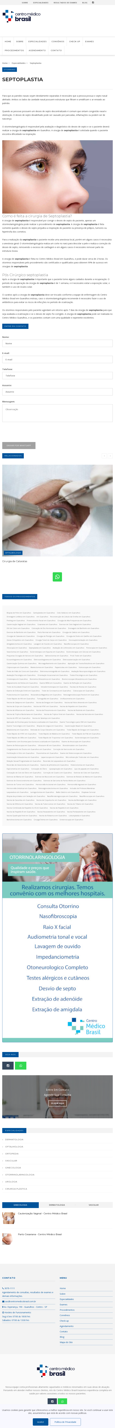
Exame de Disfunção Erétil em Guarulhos (23, 691)
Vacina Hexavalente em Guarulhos (51, 812)
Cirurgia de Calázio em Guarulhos (75, 632)
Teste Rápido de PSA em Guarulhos (86, 734)
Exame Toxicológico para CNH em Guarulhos (78, 722)
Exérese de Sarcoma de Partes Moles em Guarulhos (64, 780)
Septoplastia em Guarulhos (40, 648)
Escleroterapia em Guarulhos (87, 738)
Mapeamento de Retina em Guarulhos (22, 683)
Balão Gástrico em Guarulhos (68, 792)
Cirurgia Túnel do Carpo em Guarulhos (51, 640)
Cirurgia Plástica (16, 1189)
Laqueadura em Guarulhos (17, 792)
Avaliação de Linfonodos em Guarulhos (68, 648)
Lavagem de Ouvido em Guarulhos (48, 644)
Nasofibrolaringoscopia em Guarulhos (62, 796)
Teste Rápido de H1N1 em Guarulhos (21, 734)
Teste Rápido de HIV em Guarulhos (21, 698)
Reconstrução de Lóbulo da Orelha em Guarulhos (70, 616)
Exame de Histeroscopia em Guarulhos (75, 753)
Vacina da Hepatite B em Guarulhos (21, 812)
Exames (89, 41)
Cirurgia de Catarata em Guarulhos (21, 636)
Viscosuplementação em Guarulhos (83, 640)
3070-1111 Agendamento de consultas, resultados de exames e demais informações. (27, 1292)
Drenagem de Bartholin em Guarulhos (83, 628)
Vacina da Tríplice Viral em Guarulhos (59, 714)
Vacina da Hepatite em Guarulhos (73, 706)
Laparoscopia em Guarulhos (52, 757)
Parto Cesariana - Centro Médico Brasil (40, 1234)
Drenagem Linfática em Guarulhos (20, 616)
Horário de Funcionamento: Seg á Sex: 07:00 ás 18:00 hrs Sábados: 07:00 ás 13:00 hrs (16, 1316)
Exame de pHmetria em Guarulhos (55, 765)
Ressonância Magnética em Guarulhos (46, 695)
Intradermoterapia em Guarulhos (54, 687)
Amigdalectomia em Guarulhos (19, 644)
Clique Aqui (57, 1103)
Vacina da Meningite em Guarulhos (82, 800)
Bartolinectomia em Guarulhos (19, 819)
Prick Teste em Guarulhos (80, 656)
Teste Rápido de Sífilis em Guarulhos (21, 738)
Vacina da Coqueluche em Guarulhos (51, 800)
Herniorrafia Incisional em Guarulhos (50, 784)
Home (8, 41)
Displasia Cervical (88, 792)
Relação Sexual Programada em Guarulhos (24, 761)
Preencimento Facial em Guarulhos (41, 620)
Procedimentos (14, 50)
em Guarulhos (42, 616)
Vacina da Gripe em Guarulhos (19, 706)
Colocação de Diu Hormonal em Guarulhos (49, 628)
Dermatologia (14, 1139)
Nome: (5, 337)
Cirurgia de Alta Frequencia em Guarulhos (74, 620)
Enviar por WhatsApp (19, 445)
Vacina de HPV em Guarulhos (18, 718)
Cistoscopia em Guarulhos (83, 691)
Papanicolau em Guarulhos (66, 667)
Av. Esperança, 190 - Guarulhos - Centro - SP (24, 1306)
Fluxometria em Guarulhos (47, 753)
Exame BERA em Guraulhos (51, 683)
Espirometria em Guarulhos (18, 769)
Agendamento (37, 50)
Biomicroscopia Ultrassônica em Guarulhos (79, 679)
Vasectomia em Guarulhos (17, 652)
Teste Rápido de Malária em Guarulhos (54, 734)
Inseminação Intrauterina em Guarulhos (23, 757)
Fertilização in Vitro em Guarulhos (20, 753)
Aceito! (40, 1422)
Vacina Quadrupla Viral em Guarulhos (22, 815)
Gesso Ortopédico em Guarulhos (20, 640)
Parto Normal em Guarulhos (49, 632)
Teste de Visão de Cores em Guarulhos (22, 671)
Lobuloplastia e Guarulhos (79, 815)
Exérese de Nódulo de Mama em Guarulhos (84, 777)
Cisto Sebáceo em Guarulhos (68, 613)
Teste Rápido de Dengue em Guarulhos (83, 730)
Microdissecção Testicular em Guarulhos (82, 757)
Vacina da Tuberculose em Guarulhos (50, 804)
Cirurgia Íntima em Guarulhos (46, 819)
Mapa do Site (66, 1342)
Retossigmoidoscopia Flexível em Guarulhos (81, 695)
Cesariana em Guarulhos (47, 624)
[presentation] (25, 432)
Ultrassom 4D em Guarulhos (49, 745)
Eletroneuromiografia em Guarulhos (54, 671)
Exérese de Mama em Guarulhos (20, 777)
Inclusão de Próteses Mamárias (82, 788)
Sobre (25, 2)
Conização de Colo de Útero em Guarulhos (24, 773)
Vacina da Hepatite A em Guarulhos (64, 808)
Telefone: (7, 369)
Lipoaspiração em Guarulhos (60, 769)
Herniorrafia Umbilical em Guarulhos (21, 788)
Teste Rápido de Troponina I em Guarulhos (55, 738)
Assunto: (7, 385)
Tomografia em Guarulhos (47, 698)
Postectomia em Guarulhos (18, 695)
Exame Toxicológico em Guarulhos (21, 726)
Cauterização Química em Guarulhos (21, 663)
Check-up (74, 41)
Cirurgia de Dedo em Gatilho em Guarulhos (83, 636)
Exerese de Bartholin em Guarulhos (21, 632)
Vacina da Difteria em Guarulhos (20, 804)
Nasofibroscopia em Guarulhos (76, 644)
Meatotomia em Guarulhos (17, 730)
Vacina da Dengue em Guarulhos (49, 702)
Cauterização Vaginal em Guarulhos (21, 624)
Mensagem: (8, 401)
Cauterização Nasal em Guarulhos (78, 726)
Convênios (58, 41)
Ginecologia (13, 1167)
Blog (84, 2)
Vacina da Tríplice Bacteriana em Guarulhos (24, 714)
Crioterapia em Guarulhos (17, 679)
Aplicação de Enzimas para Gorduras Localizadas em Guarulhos (32, 722)
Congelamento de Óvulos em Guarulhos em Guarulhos (29, 749)
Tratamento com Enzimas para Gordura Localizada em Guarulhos (33, 741)
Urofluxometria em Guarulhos (72, 698)
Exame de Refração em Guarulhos (77, 683)
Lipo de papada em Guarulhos (86, 769)
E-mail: (6, 353)
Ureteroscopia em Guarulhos (71, 819)
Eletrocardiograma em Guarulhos (47, 659)
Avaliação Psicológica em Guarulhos (21, 675)
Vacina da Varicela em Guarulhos (89, 714)
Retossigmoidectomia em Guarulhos (53, 788)
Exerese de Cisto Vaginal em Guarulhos (75, 624)
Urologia (11, 1181)
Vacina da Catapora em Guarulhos (20, 702)
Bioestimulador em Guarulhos (75, 745)
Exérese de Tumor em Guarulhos (20, 784)
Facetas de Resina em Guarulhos (83, 687)
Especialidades (41, 2)
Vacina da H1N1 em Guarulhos (46, 706)
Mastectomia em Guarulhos (42, 667)
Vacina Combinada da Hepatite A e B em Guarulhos (27, 808)
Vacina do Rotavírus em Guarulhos (53, 815)
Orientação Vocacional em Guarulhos (53, 675)
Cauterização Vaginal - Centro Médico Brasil (42, 1213)
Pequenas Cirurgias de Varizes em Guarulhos (25, 656)
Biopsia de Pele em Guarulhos (19, 613)
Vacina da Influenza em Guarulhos (20, 710)
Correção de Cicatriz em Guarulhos (57, 773)
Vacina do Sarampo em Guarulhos (46, 718)
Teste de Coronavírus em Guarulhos (56, 691)
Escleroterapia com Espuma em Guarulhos (47, 652)
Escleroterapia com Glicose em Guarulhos (83, 652)
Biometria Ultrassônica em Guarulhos (45, 679)
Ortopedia (12, 1153)
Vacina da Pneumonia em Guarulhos (51, 710)
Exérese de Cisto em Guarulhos (86, 773)
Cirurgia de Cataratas (14, 561)
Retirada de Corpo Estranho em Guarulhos (48, 730)
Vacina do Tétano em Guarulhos (80, 804)
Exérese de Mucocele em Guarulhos (50, 777)
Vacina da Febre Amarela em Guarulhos (81, 702)
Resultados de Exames (65, 2)
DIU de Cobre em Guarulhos (18, 628)
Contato (56, 50)
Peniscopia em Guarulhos (96, 648)
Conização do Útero (39, 769)
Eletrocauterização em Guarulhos (76, 659)
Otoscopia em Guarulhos (17, 648)
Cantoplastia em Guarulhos (44, 613)
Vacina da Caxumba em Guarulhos (20, 800)
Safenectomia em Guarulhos (56, 656)
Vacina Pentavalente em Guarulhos (81, 812)
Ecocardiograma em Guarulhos (19, 659)
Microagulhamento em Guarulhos (52, 663)
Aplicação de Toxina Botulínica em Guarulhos (86, 663)
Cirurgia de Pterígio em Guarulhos (50, 636)
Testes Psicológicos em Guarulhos (83, 675)
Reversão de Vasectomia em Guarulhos (22, 765)
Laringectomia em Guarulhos (42, 792)
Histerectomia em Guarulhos (82, 765)
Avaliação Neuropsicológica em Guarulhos (88, 671)
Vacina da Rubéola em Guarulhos (81, 710)
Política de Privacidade (65, 1422)
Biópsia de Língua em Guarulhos (50, 726)
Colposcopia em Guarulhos (17, 667)
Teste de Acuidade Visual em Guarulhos (23, 687)
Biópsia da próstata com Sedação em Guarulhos (26, 796)
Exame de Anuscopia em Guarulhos (76, 741)
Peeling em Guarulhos (16, 620)
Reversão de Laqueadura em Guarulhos (59, 761)
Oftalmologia (13, 553)
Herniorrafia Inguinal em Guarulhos (82, 784)
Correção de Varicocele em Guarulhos (68, 749)
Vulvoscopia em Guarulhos (89, 667)
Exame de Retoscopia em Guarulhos (21, 745)
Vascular (11, 1160)
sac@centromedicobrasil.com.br (19, 1301)
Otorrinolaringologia (19, 1174)
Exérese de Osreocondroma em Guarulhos (24, 780)
